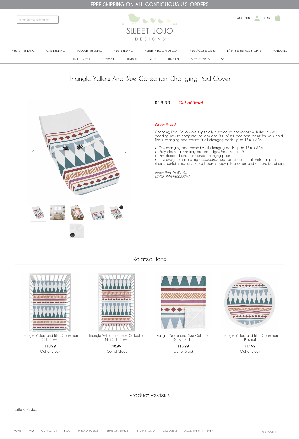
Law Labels (170, 430)
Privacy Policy (88, 430)
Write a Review (26, 409)
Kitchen (173, 59)
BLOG (67, 430)
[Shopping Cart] (277, 18)
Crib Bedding (55, 50)
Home (17, 430)
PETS (153, 59)
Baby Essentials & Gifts (244, 50)
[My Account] (257, 18)
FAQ (31, 430)
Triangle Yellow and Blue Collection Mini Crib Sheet (117, 337)
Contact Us (49, 430)
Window (132, 59)
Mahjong (280, 50)
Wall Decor (81, 59)
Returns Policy (146, 430)
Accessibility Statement (199, 430)
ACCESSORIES (200, 59)
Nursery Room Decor (161, 50)
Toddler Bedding (89, 50)
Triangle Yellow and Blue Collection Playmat (250, 337)
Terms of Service (117, 430)
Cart (268, 18)
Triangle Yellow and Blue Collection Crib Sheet (50, 337)
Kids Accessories (203, 50)
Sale (224, 59)
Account (244, 18)
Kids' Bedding (123, 50)
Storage (108, 59)
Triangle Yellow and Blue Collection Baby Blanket (183, 337)
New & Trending (23, 50)
